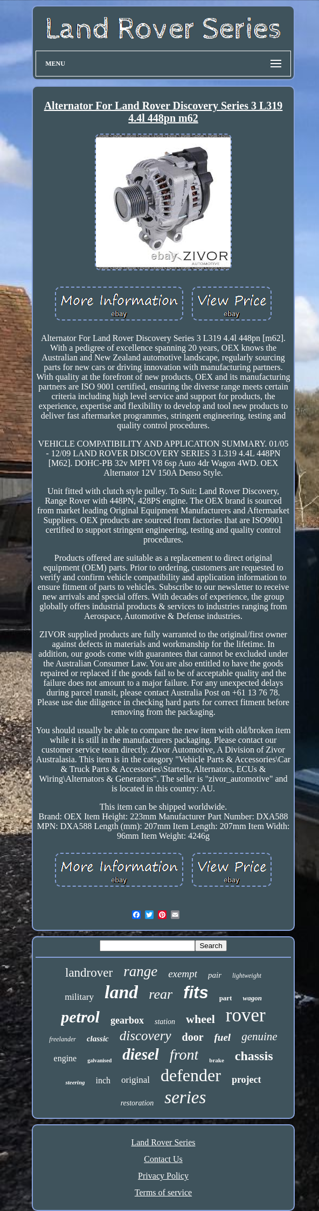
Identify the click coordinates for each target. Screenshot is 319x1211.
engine (65, 1058)
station (165, 1022)
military (79, 997)
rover (246, 1015)
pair (214, 975)
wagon (251, 998)
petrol (80, 1017)
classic (98, 1038)
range (140, 971)
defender (191, 1075)
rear (160, 994)
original (135, 1080)
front (184, 1054)
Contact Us (163, 1159)
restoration (137, 1103)
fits (196, 992)
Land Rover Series (163, 1142)
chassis (254, 1056)
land (121, 992)
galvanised (99, 1060)
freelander (62, 1039)
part (225, 998)
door (193, 1037)
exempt (182, 973)
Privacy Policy (163, 1175)
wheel (200, 1019)
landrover (89, 972)
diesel (140, 1054)
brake (216, 1060)
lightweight (246, 975)
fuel (222, 1037)
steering (75, 1082)
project (246, 1079)
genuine (259, 1036)
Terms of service (163, 1192)
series (185, 1097)
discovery (145, 1035)
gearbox (127, 1020)
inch (103, 1080)
